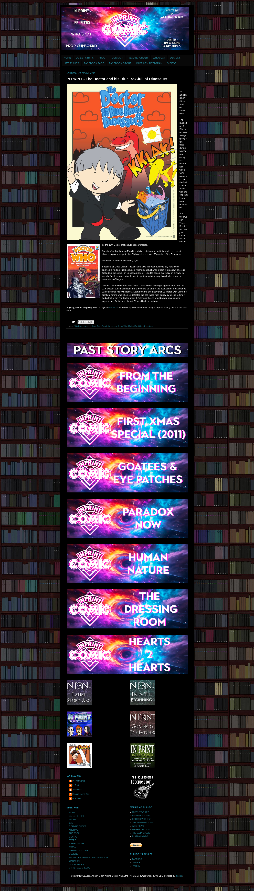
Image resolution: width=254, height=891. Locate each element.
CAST (72, 823)
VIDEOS (171, 63)
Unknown (76, 798)
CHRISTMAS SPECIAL (79, 868)
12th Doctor (78, 326)
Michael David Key (135, 326)
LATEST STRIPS (85, 57)
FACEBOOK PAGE (94, 63)
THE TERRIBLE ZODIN (143, 822)
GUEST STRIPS (76, 864)
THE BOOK (74, 833)
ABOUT (103, 57)
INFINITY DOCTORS (78, 850)
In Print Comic (78, 781)
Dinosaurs (112, 326)
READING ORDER (138, 57)
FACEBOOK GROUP (120, 63)
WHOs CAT (159, 57)
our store (113, 307)
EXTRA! (72, 847)
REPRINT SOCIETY (141, 816)
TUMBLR (136, 862)
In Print (75, 785)
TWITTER (136, 866)
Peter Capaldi (149, 326)
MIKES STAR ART (140, 812)
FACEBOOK (137, 859)
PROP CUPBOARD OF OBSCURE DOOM (88, 857)
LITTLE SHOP (71, 63)
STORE (72, 840)
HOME (67, 57)
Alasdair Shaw (90, 326)
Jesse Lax (77, 789)
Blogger (178, 876)
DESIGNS (175, 57)
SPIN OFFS (74, 861)
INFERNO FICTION (141, 829)
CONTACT (117, 57)
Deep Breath (102, 326)
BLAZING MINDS (140, 836)
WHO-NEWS (138, 826)
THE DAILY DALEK (141, 833)
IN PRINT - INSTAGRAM (149, 63)
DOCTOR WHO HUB (141, 819)
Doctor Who (122, 326)
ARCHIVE (73, 830)
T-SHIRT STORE (76, 843)
